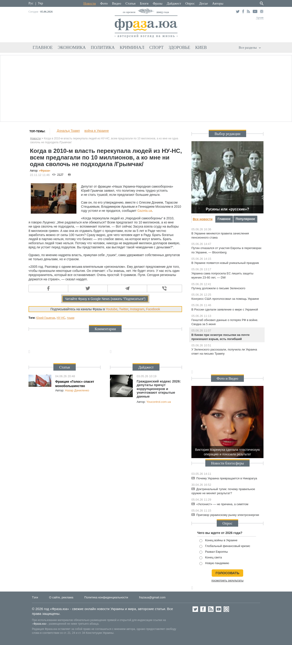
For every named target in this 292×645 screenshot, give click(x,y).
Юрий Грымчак (45, 317)
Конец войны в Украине (218, 540)
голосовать (227, 573)
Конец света (210, 557)
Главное (43, 47)
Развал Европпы (213, 552)
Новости (89, 3)
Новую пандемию (214, 563)
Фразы (157, 3)
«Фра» (44, 170)
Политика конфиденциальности (106, 597)
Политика (103, 47)
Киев (201, 47)
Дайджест (174, 3)
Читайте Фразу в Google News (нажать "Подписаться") (105, 299)
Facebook (153, 309)
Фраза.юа (40, 623)
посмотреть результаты (227, 580)
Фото (104, 3)
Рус (31, 3)
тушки (70, 317)
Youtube (111, 309)
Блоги (144, 3)
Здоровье (179, 47)
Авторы (217, 3)
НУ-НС (61, 317)
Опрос (190, 3)
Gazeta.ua (144, 210)
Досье (203, 3)
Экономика (72, 47)
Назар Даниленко (77, 390)
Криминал (132, 47)
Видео (116, 3)
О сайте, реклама (61, 597)
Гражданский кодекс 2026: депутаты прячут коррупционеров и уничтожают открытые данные (159, 388)
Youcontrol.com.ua (158, 401)
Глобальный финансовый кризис (224, 546)
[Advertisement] (146, 88)
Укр (40, 3)
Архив (259, 17)
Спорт (156, 47)
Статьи (130, 3)
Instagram (137, 309)
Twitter (123, 309)
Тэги (35, 597)
